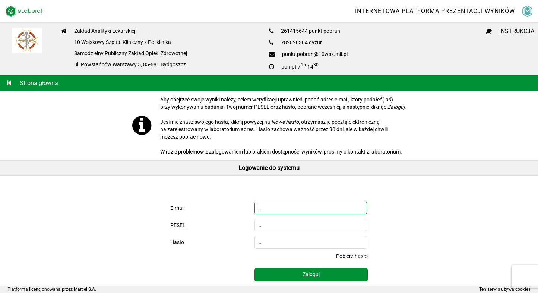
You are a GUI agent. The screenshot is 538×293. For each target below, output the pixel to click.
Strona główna (32, 82)
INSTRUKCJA (510, 31)
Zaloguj (311, 274)
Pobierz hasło (352, 256)
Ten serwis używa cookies (505, 289)
